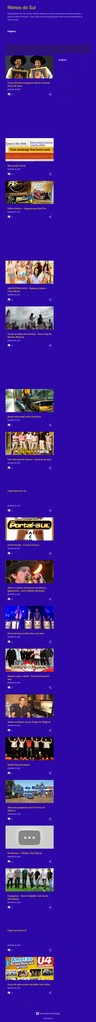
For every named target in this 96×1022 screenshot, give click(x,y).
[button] (50, 94)
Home (10, 38)
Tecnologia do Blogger (48, 1013)
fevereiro (64, 78)
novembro (65, 69)
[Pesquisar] (89, 8)
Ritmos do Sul (22, 7)
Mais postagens (29, 1005)
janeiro (63, 82)
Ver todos (12, 51)
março (63, 73)
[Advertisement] (29, 118)
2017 (60, 64)
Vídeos (21, 38)
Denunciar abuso (66, 96)
